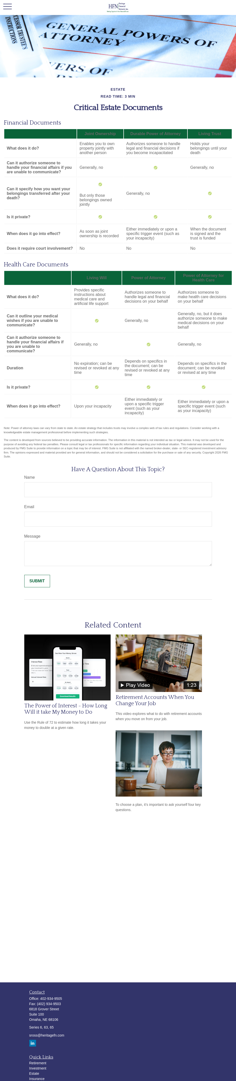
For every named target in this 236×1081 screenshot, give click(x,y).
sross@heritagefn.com (46, 1035)
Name (29, 477)
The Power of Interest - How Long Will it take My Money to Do (65, 709)
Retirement (37, 1063)
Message (32, 536)
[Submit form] (37, 581)
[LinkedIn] (32, 1043)
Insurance (37, 1079)
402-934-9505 (51, 999)
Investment (37, 1068)
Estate (34, 1074)
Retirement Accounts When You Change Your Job (155, 700)
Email (29, 507)
